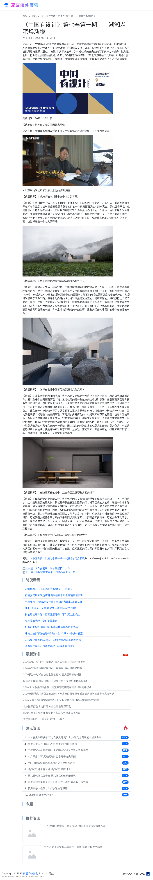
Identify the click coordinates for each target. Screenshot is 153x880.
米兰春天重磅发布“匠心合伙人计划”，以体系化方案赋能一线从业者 (64, 737)
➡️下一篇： (29, 572)
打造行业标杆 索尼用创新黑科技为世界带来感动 (51, 627)
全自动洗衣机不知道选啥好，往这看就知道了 (50, 646)
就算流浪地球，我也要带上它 (41, 620)
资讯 (34, 15)
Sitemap (43, 873)
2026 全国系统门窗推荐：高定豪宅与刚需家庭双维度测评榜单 (57, 687)
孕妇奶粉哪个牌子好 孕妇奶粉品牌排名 (49, 769)
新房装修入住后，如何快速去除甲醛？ (49, 788)
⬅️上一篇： (29, 568)
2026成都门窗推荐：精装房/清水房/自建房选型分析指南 (54, 661)
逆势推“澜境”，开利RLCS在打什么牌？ (44, 719)
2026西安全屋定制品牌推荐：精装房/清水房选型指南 (52, 668)
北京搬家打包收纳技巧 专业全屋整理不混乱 (47, 706)
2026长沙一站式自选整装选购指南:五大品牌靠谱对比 (52, 674)
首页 (25, 15)
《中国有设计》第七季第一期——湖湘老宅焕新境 (68, 15)
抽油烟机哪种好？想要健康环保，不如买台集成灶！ (53, 614)
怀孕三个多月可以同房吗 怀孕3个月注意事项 (52, 743)
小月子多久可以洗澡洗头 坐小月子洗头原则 (52, 756)
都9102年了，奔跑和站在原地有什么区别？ (49, 589)
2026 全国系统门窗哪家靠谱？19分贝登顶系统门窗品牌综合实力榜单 (61, 700)
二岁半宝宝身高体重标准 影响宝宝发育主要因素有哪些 (58, 750)
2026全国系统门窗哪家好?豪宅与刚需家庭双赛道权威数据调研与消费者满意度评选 (68, 693)
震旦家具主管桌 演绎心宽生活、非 (55, 572)
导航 (51, 873)
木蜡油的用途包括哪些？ (43, 794)
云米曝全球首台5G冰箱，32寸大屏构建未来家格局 (53, 639)
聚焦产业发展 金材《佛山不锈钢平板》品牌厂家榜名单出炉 (55, 681)
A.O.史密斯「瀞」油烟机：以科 (52, 568)
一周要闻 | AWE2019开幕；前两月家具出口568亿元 (54, 601)
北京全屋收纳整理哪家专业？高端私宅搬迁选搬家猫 (51, 712)
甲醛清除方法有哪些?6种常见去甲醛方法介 (51, 763)
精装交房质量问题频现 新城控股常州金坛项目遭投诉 (54, 595)
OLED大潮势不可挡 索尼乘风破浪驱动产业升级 (51, 608)
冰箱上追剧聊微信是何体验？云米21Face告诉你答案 (54, 633)
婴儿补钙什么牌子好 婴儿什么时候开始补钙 (52, 775)
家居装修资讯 (30, 873)
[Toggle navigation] (145, 5)
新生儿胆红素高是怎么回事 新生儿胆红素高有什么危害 (58, 782)
